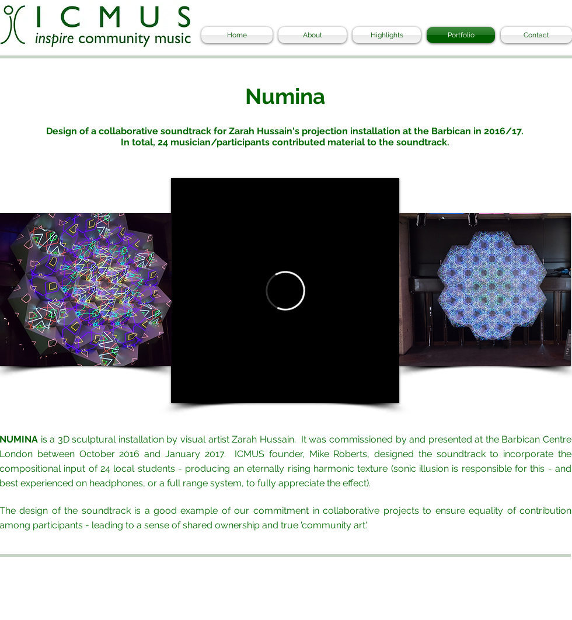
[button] (86, 289)
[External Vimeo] (285, 290)
